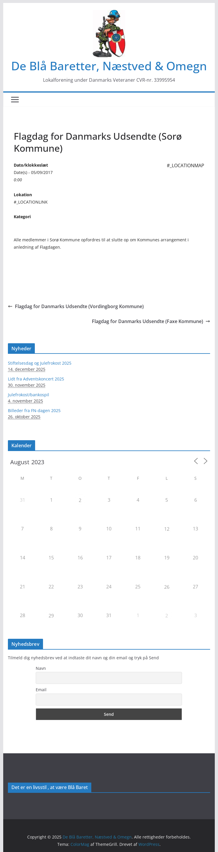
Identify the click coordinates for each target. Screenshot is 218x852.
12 (166, 529)
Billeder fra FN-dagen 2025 (34, 410)
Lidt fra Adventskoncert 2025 (36, 379)
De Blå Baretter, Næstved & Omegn (109, 66)
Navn (41, 668)
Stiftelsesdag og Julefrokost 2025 (39, 363)
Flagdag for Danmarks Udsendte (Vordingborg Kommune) (76, 306)
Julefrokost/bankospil (28, 394)
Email (41, 689)
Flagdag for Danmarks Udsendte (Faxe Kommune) (151, 321)
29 (51, 615)
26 (166, 587)
